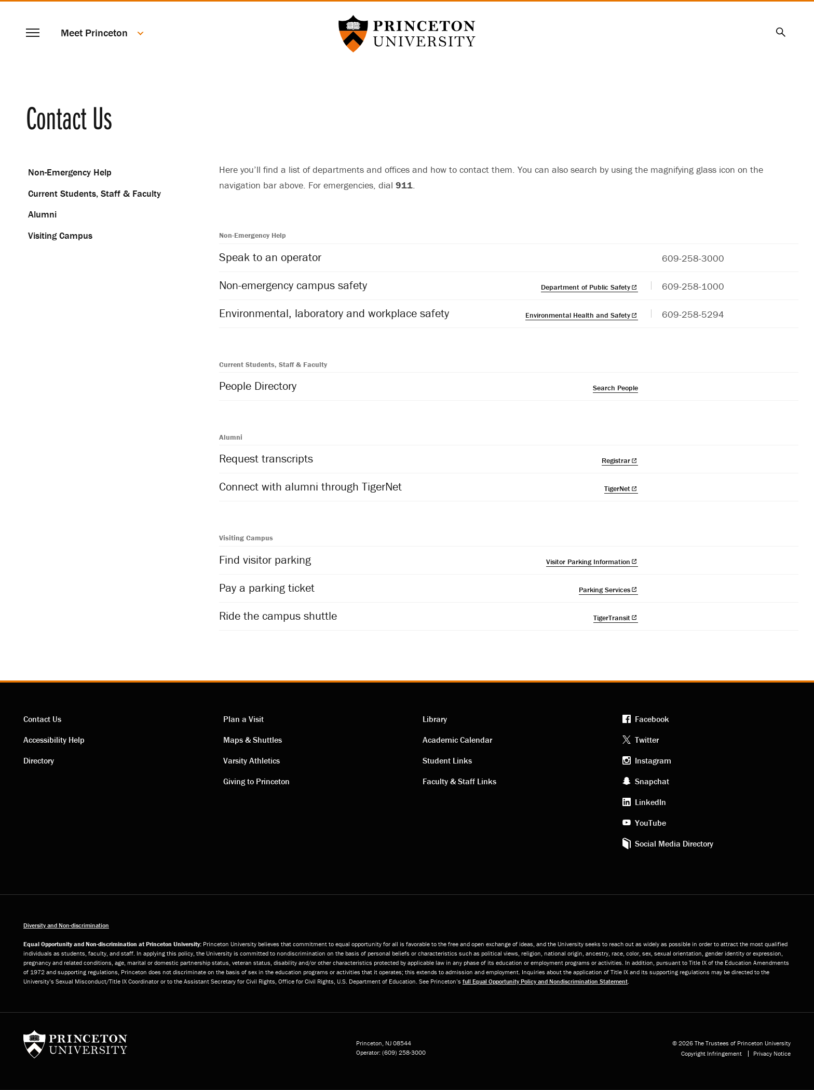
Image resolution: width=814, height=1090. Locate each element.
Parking (608, 589)
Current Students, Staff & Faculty (94, 193)
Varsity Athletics (251, 760)
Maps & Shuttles (252, 739)
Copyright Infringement (711, 1054)
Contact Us (42, 719)
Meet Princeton (94, 32)
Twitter (647, 739)
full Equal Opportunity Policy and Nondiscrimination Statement (545, 981)
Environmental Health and (581, 315)
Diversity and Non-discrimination (66, 925)
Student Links (447, 760)
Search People (615, 387)
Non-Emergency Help (70, 172)
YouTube (650, 823)
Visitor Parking (592, 561)
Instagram (653, 760)
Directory (38, 760)
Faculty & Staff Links (459, 781)
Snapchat (652, 781)
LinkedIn (650, 802)
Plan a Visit (243, 719)
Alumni (42, 214)
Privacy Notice (772, 1054)
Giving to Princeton (256, 781)
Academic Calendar (457, 739)
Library (435, 719)
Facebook (652, 719)
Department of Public (589, 287)
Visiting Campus (60, 235)
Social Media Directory (674, 843)
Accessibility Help (54, 739)
